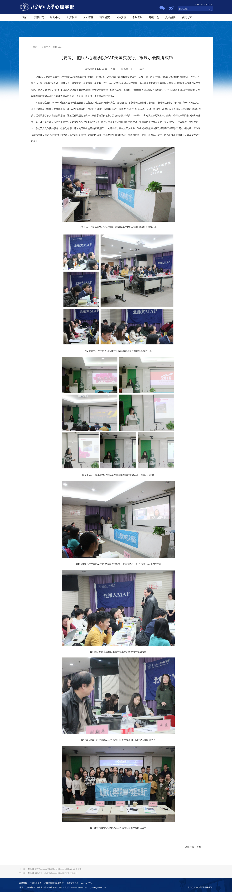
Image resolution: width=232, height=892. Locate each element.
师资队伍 (72, 17)
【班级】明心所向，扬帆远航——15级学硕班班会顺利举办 (48, 873)
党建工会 (154, 17)
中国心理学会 (35, 883)
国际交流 (121, 17)
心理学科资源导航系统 (54, 883)
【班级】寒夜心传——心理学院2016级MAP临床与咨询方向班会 (50, 869)
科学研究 (104, 17)
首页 (25, 17)
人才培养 (88, 17)
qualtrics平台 (86, 883)
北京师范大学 (72, 883)
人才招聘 (170, 17)
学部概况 (39, 17)
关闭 (142, 69)
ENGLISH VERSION (203, 4)
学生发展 (137, 17)
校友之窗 (187, 17)
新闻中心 (55, 17)
